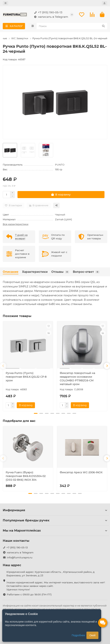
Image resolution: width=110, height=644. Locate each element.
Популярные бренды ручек (55, 519)
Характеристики (35, 272)
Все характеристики (15, 224)
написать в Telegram (50, 17)
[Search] (72, 26)
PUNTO (59, 164)
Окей (92, 635)
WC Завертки (19, 38)
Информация (55, 509)
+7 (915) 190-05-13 (47, 12)
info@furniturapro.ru (19, 556)
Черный (60, 214)
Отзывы (60, 272)
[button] (3, 366)
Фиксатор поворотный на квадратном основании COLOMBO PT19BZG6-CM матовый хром (77, 378)
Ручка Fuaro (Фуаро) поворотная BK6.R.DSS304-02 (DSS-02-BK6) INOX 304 (26, 475)
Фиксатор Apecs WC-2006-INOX (81, 472)
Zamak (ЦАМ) (63, 219)
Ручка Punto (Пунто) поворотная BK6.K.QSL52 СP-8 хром (26, 376)
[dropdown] (5, 3)
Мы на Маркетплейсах (55, 530)
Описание (10, 272)
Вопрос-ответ (86, 272)
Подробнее (78, 635)
